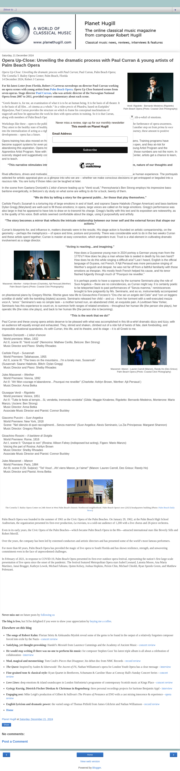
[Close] (132, 116)
